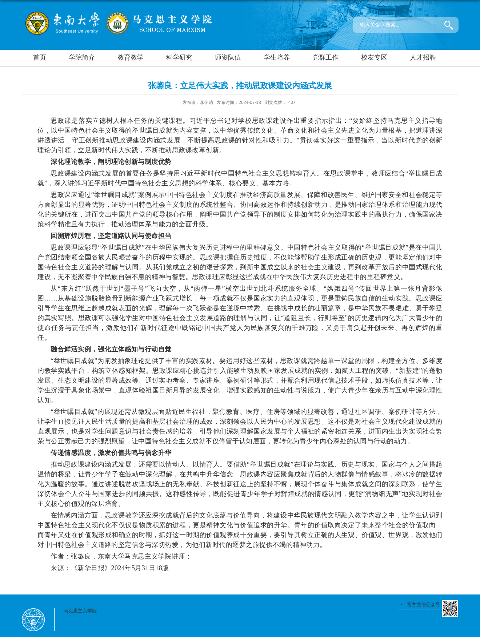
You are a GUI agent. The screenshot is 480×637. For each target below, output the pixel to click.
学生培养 (277, 57)
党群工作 (325, 57)
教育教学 (130, 57)
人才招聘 (423, 57)
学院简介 (82, 57)
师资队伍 (228, 57)
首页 (39, 57)
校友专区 (374, 57)
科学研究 (179, 57)
